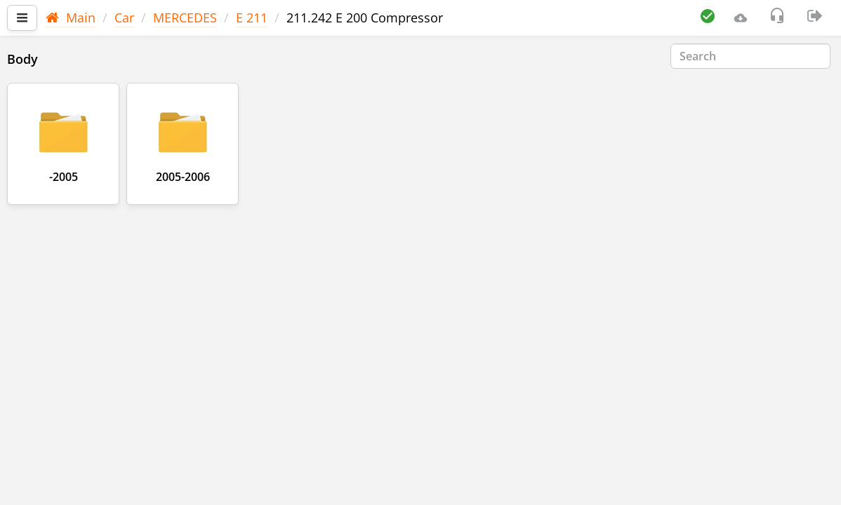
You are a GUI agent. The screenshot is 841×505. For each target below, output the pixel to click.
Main (70, 17)
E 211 (251, 17)
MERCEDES (185, 17)
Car (124, 17)
